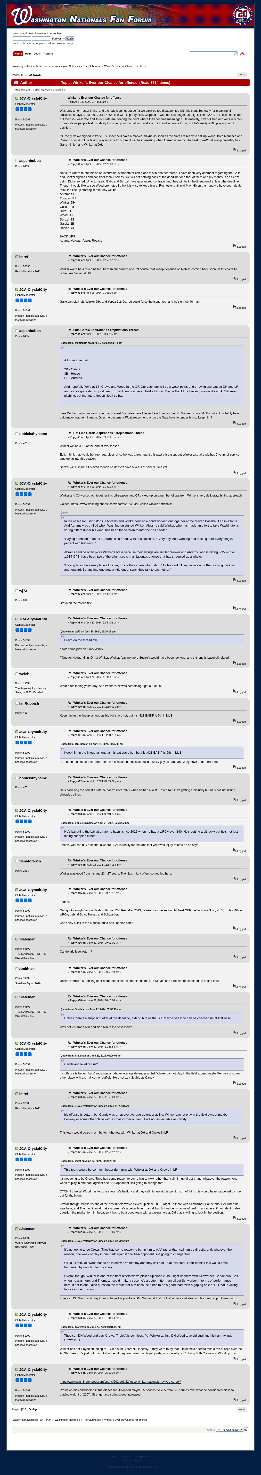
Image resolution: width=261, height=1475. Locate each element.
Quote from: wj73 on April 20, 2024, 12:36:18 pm (88, 631)
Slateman (27, 939)
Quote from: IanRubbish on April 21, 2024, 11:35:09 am (92, 744)
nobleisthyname (33, 434)
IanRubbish (29, 703)
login (46, 33)
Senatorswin (30, 861)
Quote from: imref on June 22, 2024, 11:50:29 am (88, 1161)
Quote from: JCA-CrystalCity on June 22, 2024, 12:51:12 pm (95, 1241)
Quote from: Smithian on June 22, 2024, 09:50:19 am (91, 1009)
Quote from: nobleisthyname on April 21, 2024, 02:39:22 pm (95, 823)
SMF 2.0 (114, 1456)
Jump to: (210, 1429)
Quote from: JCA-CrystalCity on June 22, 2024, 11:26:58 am (95, 1106)
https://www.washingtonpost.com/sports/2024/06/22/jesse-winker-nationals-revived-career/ (120, 1381)
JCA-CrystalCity (33, 98)
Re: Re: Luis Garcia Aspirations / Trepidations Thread (106, 433)
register (57, 33)
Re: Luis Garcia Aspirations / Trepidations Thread (103, 330)
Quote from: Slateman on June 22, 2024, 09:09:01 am (91, 1055)
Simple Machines (145, 1456)
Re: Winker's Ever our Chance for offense (97, 160)
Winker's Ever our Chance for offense (95, 97)
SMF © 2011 (128, 1456)
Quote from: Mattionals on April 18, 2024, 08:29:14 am (91, 343)
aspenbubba (30, 160)
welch (24, 674)
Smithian (27, 969)
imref (23, 257)
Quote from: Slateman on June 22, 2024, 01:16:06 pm (91, 1327)
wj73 (23, 591)
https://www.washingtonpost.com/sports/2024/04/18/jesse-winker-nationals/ (121, 504)
